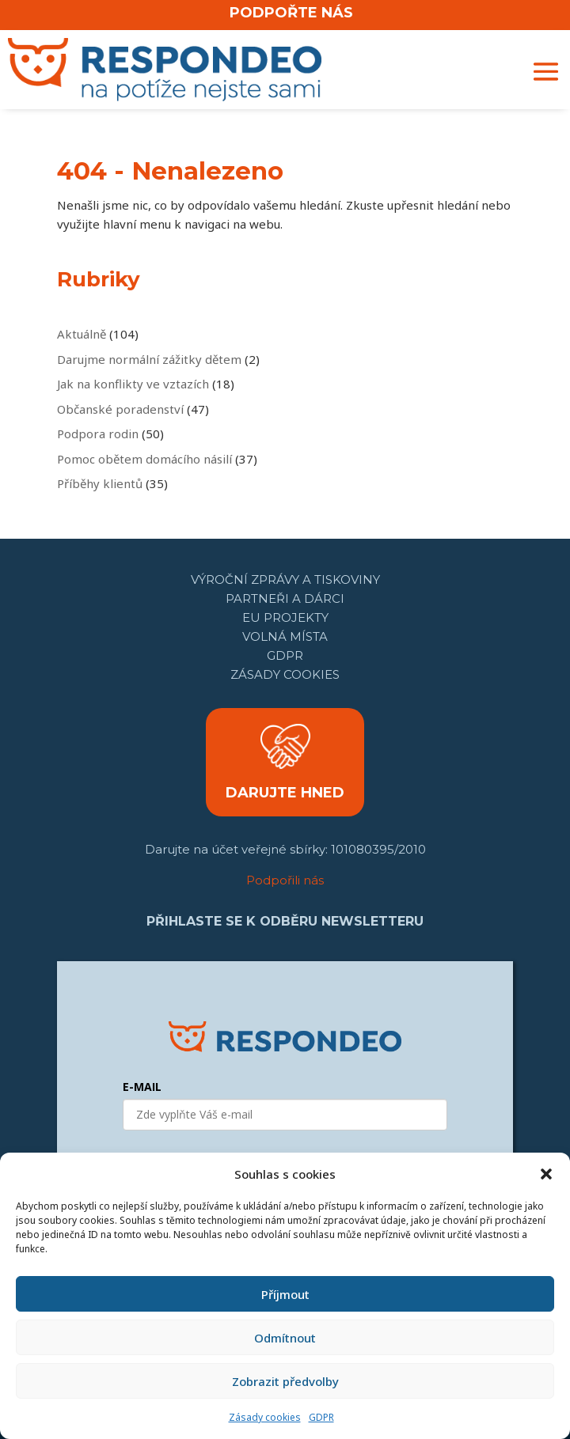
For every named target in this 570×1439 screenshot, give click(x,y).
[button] (546, 1174)
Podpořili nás (285, 880)
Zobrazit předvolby (285, 1381)
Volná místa (285, 636)
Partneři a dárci (285, 598)
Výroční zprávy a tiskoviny (285, 579)
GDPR (321, 1417)
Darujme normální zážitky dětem (149, 359)
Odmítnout (285, 1338)
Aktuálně (81, 334)
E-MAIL (142, 1086)
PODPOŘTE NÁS (291, 12)
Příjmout (285, 1294)
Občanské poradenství (120, 409)
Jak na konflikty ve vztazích (133, 384)
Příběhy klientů (99, 483)
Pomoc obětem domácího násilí (144, 459)
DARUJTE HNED (285, 792)
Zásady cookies (265, 1417)
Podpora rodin (98, 433)
